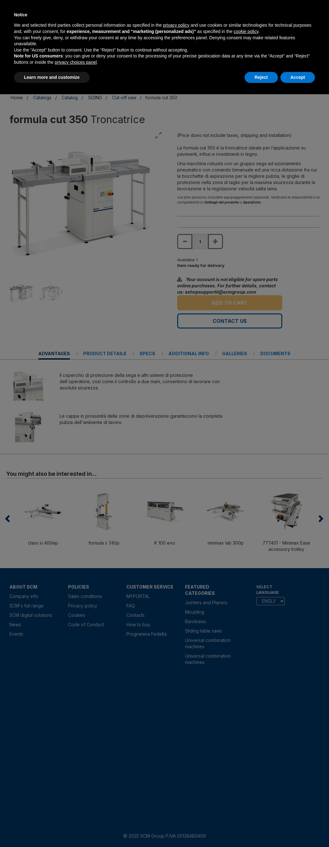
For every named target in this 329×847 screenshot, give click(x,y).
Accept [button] (297, 77)
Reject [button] (261, 77)
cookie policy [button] (246, 31)
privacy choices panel (76, 62)
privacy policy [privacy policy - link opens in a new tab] (176, 25)
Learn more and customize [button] (52, 77)
